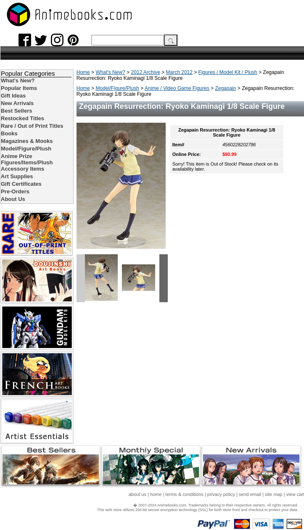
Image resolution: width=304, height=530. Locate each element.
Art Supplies (17, 176)
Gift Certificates (21, 184)
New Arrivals (17, 103)
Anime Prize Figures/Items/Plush (27, 159)
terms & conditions (184, 494)
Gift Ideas (13, 95)
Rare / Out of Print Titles (32, 126)
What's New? (110, 72)
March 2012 (179, 72)
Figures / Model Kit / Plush (227, 72)
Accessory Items (22, 169)
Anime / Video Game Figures (177, 88)
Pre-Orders (15, 191)
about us (137, 494)
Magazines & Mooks (27, 141)
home (156, 494)
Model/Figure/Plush (117, 88)
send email (250, 494)
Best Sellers (16, 111)
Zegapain (225, 88)
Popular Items (19, 88)
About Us (13, 199)
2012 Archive (145, 72)
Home (83, 72)
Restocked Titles (22, 118)
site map (274, 494)
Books (9, 133)
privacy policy (221, 494)
